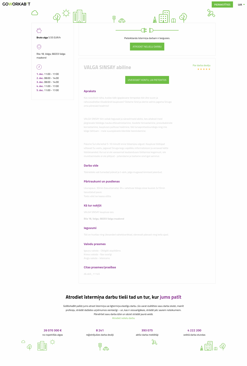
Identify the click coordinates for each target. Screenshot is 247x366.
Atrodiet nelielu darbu (147, 46)
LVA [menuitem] (240, 4)
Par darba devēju (202, 65)
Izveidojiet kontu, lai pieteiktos (147, 80)
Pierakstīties (222, 4)
